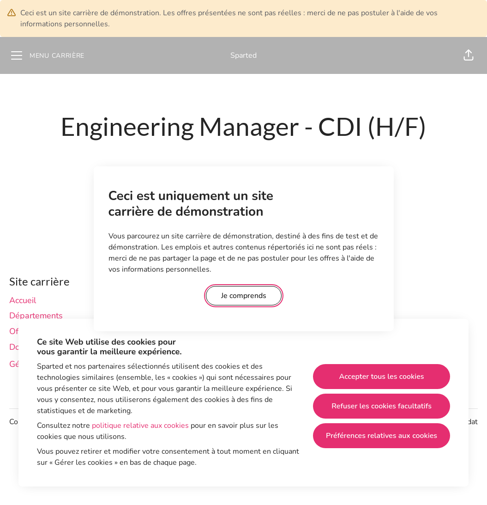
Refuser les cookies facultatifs (381, 406)
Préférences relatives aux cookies (381, 436)
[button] (468, 55)
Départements (36, 315)
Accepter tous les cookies (381, 376)
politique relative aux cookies (140, 425)
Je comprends (243, 296)
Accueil (22, 300)
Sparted (243, 55)
